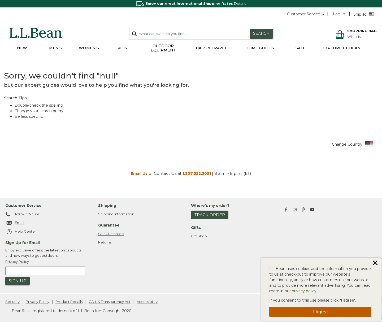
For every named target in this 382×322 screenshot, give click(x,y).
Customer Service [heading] (23, 205)
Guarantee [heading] (109, 225)
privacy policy (304, 291)
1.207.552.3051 (197, 173)
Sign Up (17, 280)
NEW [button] (22, 48)
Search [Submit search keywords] (261, 33)
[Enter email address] (45, 271)
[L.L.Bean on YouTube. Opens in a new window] (312, 209)
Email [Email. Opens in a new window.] (14, 223)
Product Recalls (69, 301)
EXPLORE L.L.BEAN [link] (342, 48)
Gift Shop (199, 236)
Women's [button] (89, 48)
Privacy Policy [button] (17, 261)
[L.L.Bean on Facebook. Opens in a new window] (286, 210)
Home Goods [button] (259, 48)
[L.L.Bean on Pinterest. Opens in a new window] (303, 210)
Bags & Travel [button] (211, 48)
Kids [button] (122, 48)
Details (240, 3)
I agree (320, 311)
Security (12, 301)
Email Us (139, 173)
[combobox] (201, 34)
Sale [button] (301, 48)
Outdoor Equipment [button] (163, 48)
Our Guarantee (111, 234)
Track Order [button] (209, 214)
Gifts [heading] (196, 227)
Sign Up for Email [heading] (22, 242)
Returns (104, 242)
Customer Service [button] (306, 14)
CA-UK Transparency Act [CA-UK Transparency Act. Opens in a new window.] (110, 301)
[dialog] (321, 289)
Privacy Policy (37, 301)
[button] (339, 14)
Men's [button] (55, 48)
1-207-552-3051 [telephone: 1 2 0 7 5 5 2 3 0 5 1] (22, 214)
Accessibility (147, 301)
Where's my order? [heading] (210, 205)
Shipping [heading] (107, 205)
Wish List (354, 37)
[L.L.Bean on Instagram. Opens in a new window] (295, 210)
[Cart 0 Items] (355, 31)
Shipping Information (116, 214)
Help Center (20, 231)
